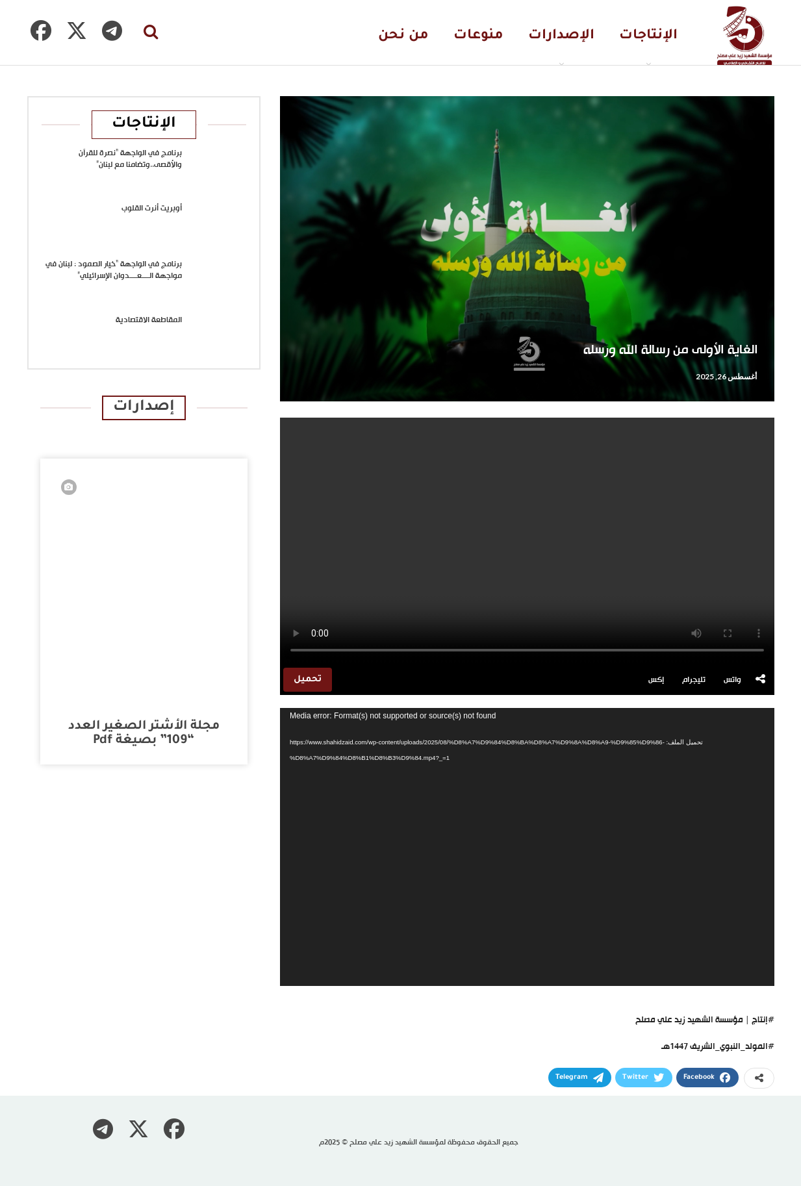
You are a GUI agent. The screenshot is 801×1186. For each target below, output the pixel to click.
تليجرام (694, 680)
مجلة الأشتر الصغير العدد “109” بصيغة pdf (144, 734)
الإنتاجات (648, 36)
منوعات (478, 36)
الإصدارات (561, 36)
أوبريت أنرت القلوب (151, 208)
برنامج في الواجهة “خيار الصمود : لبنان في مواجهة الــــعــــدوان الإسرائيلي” (113, 270)
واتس (732, 680)
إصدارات (144, 407)
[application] (527, 847)
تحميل (308, 680)
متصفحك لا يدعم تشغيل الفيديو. (527, 541)
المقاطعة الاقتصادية (149, 320)
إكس (656, 680)
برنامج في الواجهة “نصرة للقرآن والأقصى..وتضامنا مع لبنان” (130, 159)
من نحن (403, 36)
